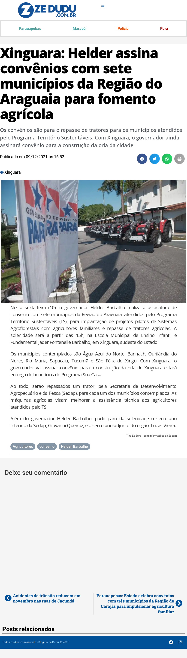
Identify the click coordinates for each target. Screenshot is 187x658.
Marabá (79, 28)
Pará (164, 28)
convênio (46, 446)
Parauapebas (30, 28)
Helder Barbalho (74, 446)
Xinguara (12, 172)
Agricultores (23, 446)
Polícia (123, 28)
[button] (142, 159)
